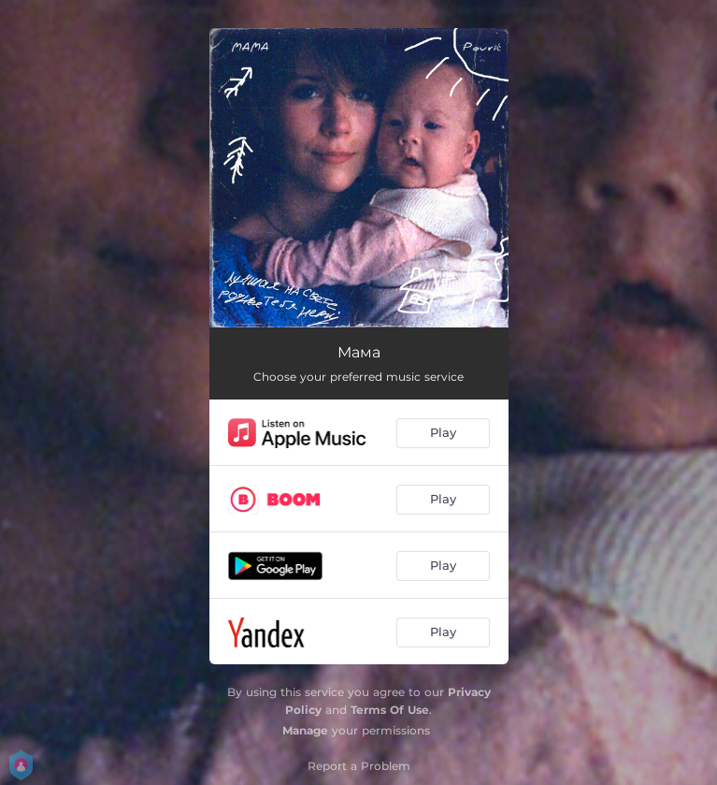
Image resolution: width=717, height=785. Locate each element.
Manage (305, 730)
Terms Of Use (390, 710)
